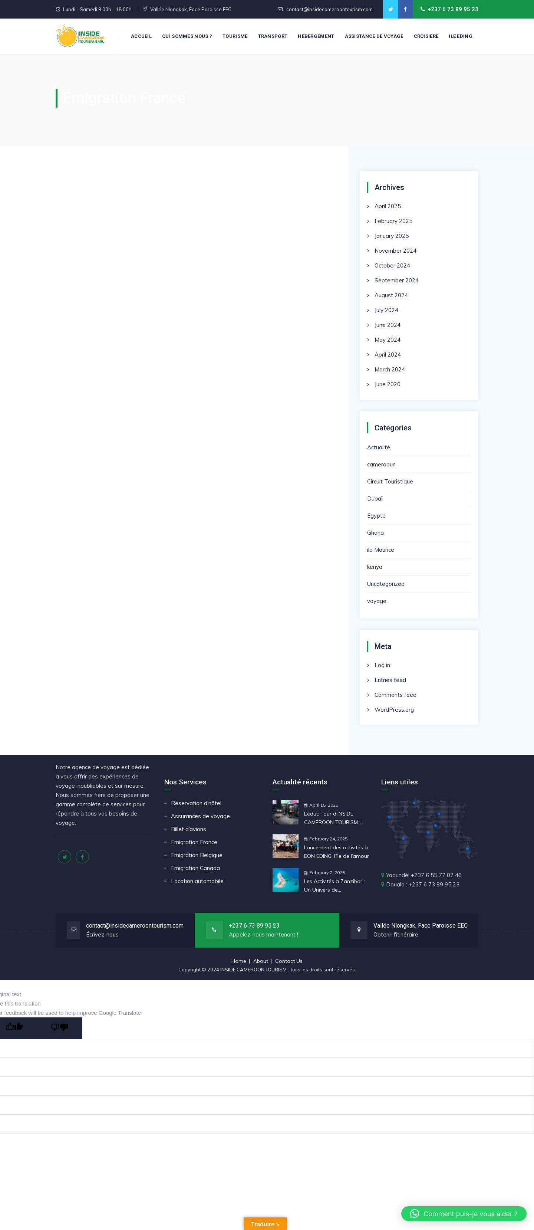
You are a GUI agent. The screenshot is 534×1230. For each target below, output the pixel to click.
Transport (273, 36)
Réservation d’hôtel (196, 803)
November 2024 (395, 250)
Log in (382, 665)
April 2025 (388, 206)
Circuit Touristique (390, 481)
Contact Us (289, 961)
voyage (376, 600)
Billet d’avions (188, 829)
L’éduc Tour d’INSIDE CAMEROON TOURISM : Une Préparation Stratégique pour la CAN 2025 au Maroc (334, 818)
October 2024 (392, 265)
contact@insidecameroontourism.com (329, 9)
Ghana (375, 532)
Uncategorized (386, 583)
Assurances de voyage (200, 816)
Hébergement (316, 36)
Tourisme (234, 36)
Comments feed (395, 694)
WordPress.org (394, 709)
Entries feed (390, 679)
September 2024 (397, 280)
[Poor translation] (59, 1028)
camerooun (381, 464)
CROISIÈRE (426, 36)
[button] (464, 1213)
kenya (374, 566)
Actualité (378, 447)
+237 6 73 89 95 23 (254, 925)
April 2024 (388, 354)
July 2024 (386, 310)
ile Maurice (380, 549)
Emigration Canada (195, 868)
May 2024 (387, 339)
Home (238, 961)
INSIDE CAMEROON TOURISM (254, 969)
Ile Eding (460, 36)
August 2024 (391, 295)
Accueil (141, 36)
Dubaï (374, 498)
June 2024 (387, 324)
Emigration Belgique (196, 855)
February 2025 (393, 220)
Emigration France (194, 842)
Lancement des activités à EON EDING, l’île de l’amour (336, 851)
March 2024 (390, 369)
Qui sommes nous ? (187, 36)
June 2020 (387, 384)
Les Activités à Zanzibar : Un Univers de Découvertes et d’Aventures (334, 886)
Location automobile (197, 881)
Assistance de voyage (374, 36)
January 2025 (392, 235)
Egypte (376, 515)
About (260, 961)
